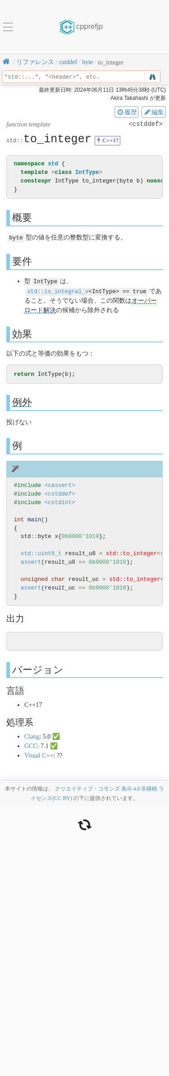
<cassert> (60, 484)
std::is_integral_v (57, 290)
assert (31, 561)
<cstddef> (60, 493)
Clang (31, 735)
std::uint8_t (41, 553)
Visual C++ (38, 754)
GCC (30, 745)
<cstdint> (60, 501)
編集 (153, 112)
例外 (22, 401)
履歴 (126, 112)
